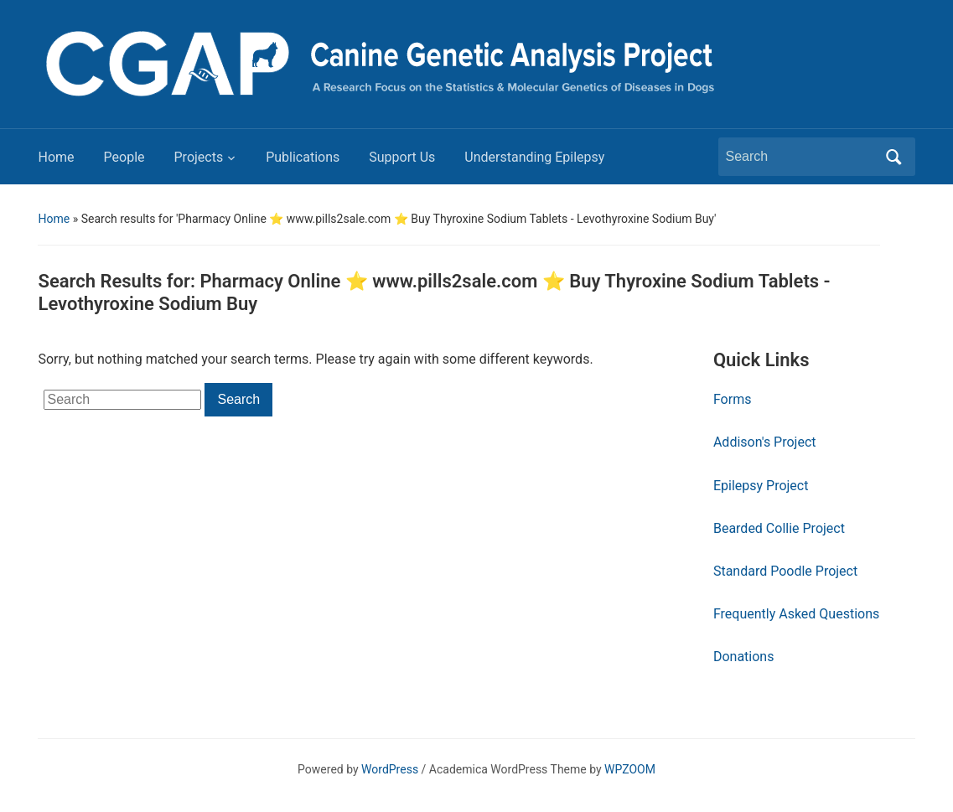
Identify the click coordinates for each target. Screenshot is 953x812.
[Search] (801, 156)
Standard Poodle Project (785, 571)
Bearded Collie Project (779, 528)
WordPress (389, 769)
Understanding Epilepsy (534, 157)
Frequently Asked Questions (796, 614)
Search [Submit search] (894, 156)
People (124, 157)
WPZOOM (629, 769)
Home (56, 157)
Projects (199, 157)
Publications (302, 157)
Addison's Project (764, 442)
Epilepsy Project (761, 486)
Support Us (402, 157)
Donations (743, 657)
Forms (732, 399)
